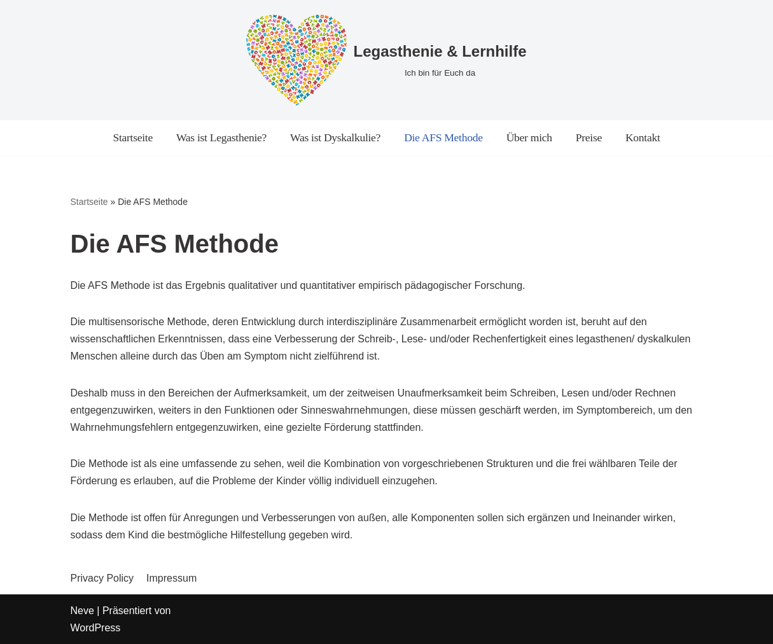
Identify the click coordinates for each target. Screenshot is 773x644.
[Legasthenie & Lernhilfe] (386, 60)
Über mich (529, 137)
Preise (589, 137)
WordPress (96, 627)
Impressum (171, 578)
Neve (82, 610)
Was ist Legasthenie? (221, 137)
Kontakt (642, 137)
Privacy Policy (102, 578)
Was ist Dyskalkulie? (335, 137)
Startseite (132, 137)
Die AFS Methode (443, 137)
